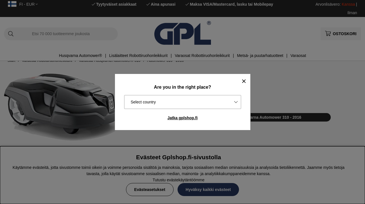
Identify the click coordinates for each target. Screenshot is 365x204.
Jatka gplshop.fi (182, 118)
